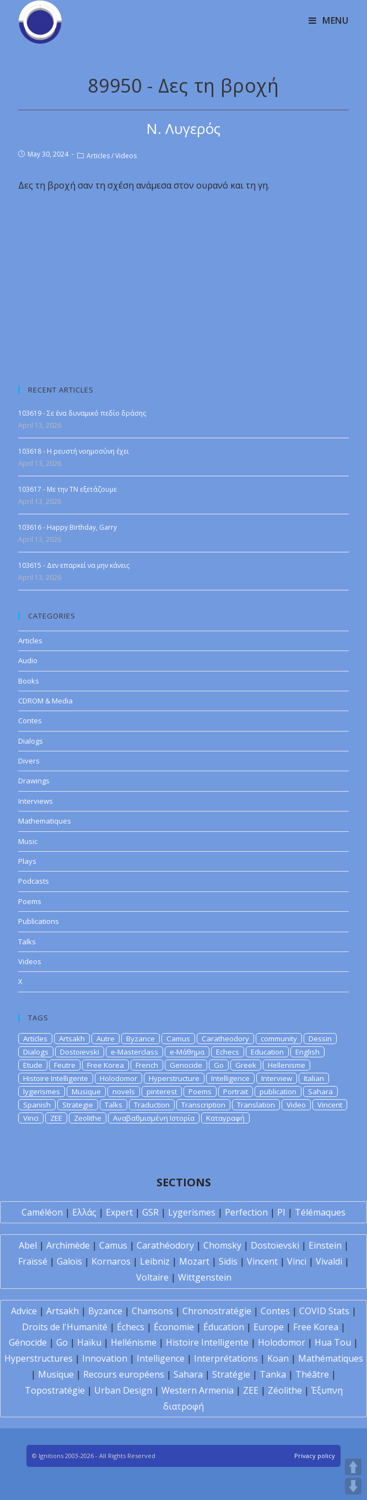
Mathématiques (330, 1358)
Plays (27, 861)
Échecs (130, 1327)
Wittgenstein (204, 1277)
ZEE (56, 1118)
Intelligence (230, 1078)
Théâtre (312, 1374)
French (147, 1065)
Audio (27, 660)
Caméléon (42, 1212)
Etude (32, 1065)
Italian (314, 1078)
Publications (38, 921)
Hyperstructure (174, 1078)
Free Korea (105, 1065)
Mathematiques (44, 821)
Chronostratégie (216, 1311)
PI (281, 1212)
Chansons (152, 1311)
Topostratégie (55, 1390)
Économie (174, 1327)
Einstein (325, 1245)
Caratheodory (225, 1039)
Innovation (104, 1358)
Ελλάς (84, 1212)
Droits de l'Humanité (64, 1327)
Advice (24, 1311)
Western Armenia (197, 1390)
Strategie (77, 1105)
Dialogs (30, 741)
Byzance (140, 1039)
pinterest (162, 1091)
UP (353, 1467)
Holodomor (118, 1078)
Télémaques (320, 1212)
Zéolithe (285, 1390)
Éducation (223, 1327)
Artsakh (72, 1039)
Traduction (152, 1105)
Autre (105, 1039)
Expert (119, 1212)
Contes (30, 720)
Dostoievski (79, 1052)
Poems (29, 901)
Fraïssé (32, 1261)
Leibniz (155, 1261)
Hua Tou (333, 1342)
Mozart (194, 1261)
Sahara (320, 1091)
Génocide (28, 1342)
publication (278, 1091)
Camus (178, 1039)
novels (123, 1091)
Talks (27, 942)
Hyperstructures (38, 1358)
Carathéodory (165, 1245)
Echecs (227, 1052)
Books (28, 681)
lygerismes (41, 1091)
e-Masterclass (134, 1052)
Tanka (273, 1374)
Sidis (228, 1261)
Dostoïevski (275, 1245)
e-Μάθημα (187, 1052)
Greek (245, 1065)
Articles (98, 155)
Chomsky (222, 1245)
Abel (28, 1245)
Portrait (235, 1091)
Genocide (186, 1065)
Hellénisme (133, 1342)
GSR (150, 1212)
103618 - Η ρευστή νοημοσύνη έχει (73, 451)
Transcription (203, 1105)
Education (267, 1052)
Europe (268, 1327)
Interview (276, 1078)
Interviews (35, 801)
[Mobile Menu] (329, 20)
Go (219, 1065)
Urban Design (123, 1390)
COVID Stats (324, 1311)
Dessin (320, 1039)
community (279, 1039)
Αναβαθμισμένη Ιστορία (154, 1118)
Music (27, 841)
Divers (29, 761)
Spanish (37, 1105)
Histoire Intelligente (55, 1078)
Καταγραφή (225, 1118)
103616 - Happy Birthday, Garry (67, 527)
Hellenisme (286, 1065)
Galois (69, 1261)
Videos (126, 155)
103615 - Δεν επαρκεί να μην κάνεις (73, 565)
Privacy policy (314, 1455)
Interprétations (226, 1358)
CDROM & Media (45, 701)
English (307, 1052)
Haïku (89, 1342)
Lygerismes (191, 1212)
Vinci (31, 1118)
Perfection (246, 1212)
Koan (278, 1358)
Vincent (329, 1105)
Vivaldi (329, 1261)
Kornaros (111, 1261)
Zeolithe (87, 1118)
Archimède (68, 1245)
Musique (86, 1091)
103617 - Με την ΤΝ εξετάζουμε (67, 489)
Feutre (64, 1065)
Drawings (34, 781)
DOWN (353, 1486)
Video (296, 1105)
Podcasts (33, 881)
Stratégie (231, 1374)
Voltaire (152, 1277)
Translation (256, 1105)
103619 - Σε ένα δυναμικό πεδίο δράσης (82, 413)
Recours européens (123, 1374)
